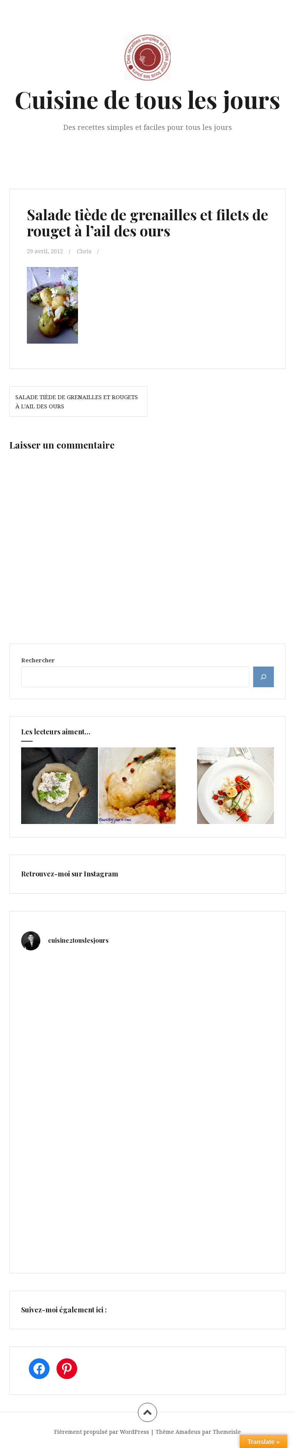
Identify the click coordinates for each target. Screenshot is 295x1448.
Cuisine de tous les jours (147, 99)
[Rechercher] (263, 677)
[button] (52, 305)
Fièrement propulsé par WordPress (101, 1431)
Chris (84, 251)
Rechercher (38, 660)
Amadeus (188, 1431)
